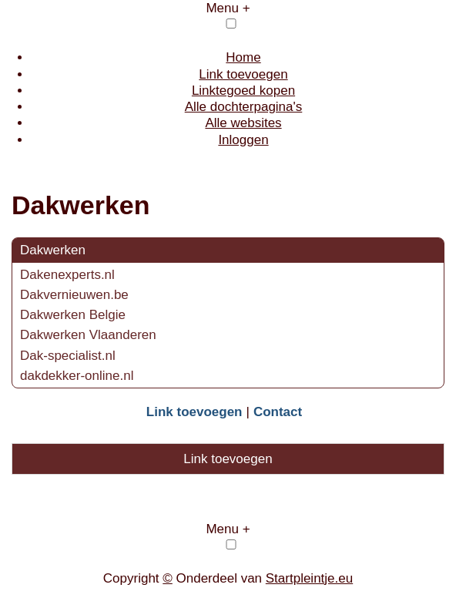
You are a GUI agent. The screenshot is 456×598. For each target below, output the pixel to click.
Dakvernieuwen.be (74, 294)
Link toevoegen (243, 74)
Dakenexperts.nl (67, 274)
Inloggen (243, 140)
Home (243, 57)
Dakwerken (53, 250)
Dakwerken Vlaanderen (88, 335)
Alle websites (243, 123)
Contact (277, 412)
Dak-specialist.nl (68, 355)
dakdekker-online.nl (76, 375)
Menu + (228, 8)
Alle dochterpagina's (244, 106)
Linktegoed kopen (243, 90)
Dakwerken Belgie (73, 314)
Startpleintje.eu (309, 578)
